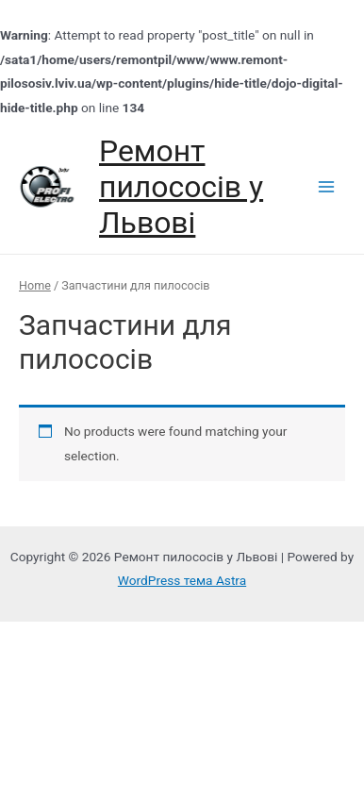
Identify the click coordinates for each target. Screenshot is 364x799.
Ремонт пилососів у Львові (181, 187)
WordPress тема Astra (182, 580)
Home (35, 285)
